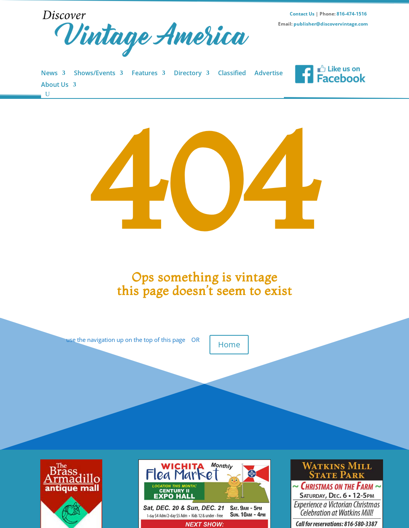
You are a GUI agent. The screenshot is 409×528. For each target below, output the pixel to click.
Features (145, 73)
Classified (232, 73)
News (49, 73)
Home (229, 344)
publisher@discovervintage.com (331, 24)
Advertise (268, 73)
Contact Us (302, 13)
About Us (55, 85)
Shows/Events (94, 73)
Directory (188, 73)
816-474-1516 (352, 13)
